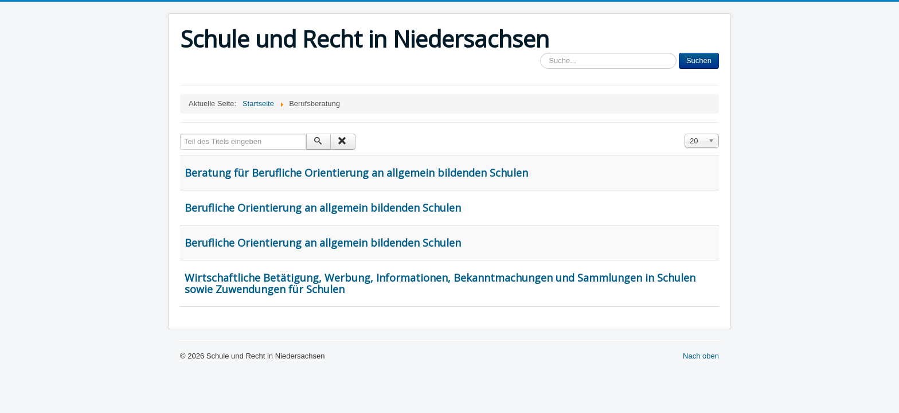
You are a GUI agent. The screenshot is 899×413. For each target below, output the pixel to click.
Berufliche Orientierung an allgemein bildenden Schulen (323, 208)
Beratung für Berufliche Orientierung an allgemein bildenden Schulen (356, 173)
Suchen (699, 60)
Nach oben (701, 356)
